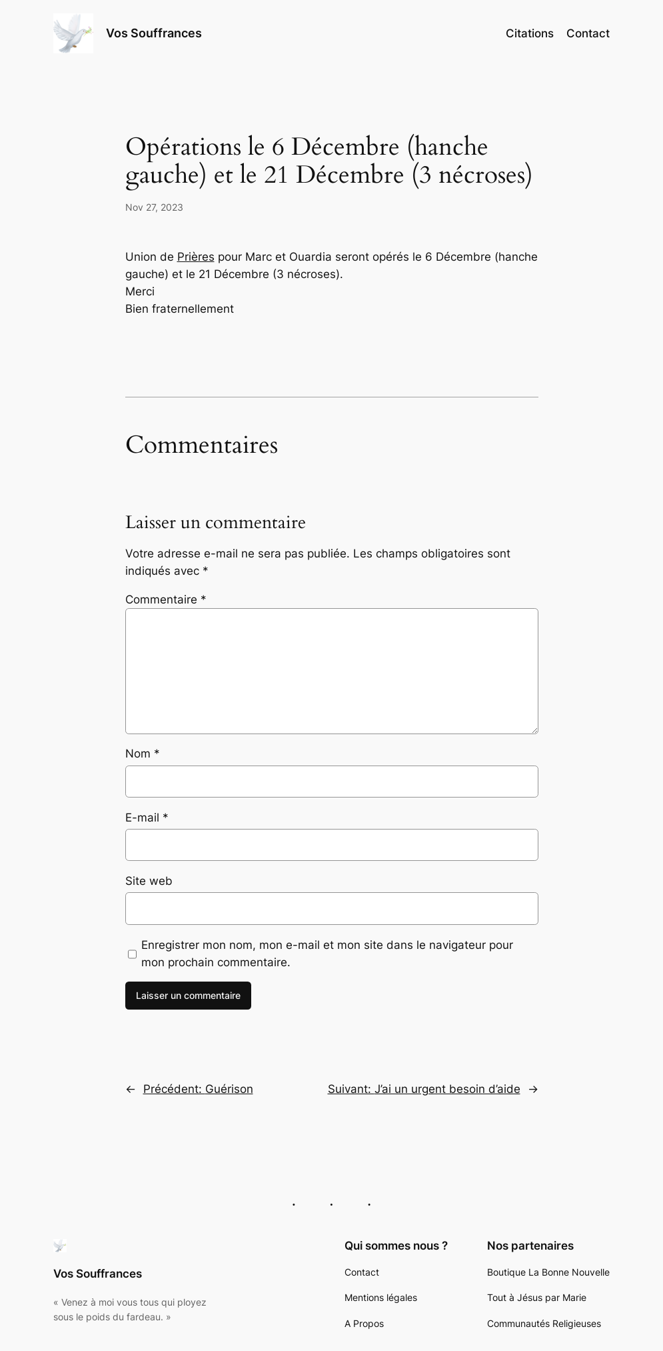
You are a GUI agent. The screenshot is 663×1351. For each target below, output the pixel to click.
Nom (142, 753)
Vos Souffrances (154, 33)
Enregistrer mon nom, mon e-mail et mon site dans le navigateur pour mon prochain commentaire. (327, 953)
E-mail (147, 817)
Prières (196, 256)
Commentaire (166, 599)
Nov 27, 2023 (154, 207)
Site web (149, 881)
